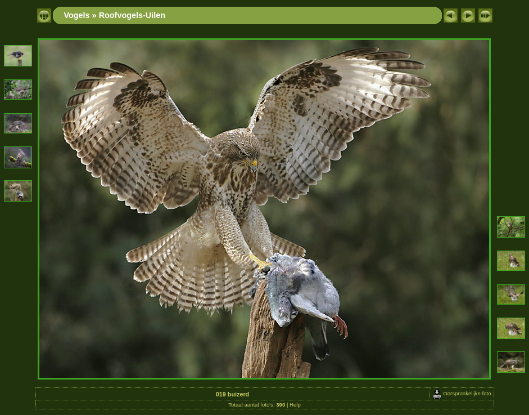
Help (295, 404)
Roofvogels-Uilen (132, 15)
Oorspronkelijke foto (461, 393)
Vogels (77, 15)
